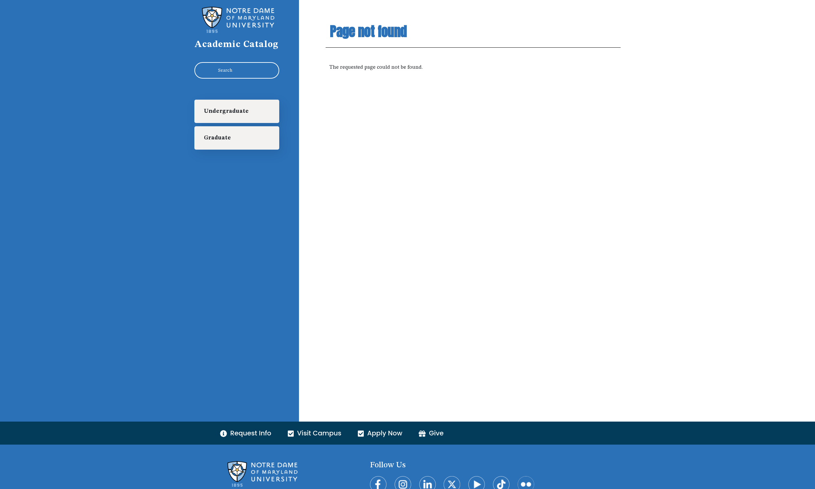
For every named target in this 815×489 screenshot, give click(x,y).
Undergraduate (226, 111)
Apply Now (380, 433)
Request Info (245, 433)
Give (431, 433)
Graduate (217, 138)
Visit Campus (314, 433)
